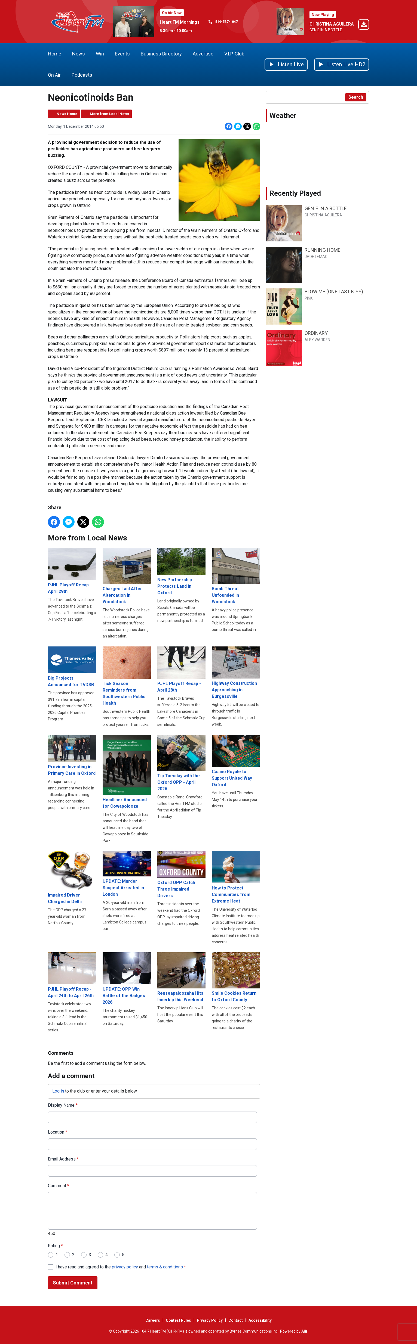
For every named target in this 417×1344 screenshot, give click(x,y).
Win (100, 54)
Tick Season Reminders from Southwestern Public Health (127, 676)
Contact (235, 1320)
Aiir (304, 1331)
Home (54, 54)
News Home (67, 114)
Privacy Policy (210, 1320)
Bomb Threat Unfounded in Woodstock (236, 576)
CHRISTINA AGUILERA (331, 24)
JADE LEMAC (316, 256)
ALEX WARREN (317, 340)
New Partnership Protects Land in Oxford (181, 571)
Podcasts (82, 75)
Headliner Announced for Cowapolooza (127, 772)
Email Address (63, 1159)
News (78, 54)
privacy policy (125, 1267)
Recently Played (295, 193)
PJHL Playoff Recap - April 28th (181, 670)
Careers (152, 1320)
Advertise (203, 54)
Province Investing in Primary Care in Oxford (72, 755)
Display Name (63, 1105)
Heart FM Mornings (180, 22)
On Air (54, 75)
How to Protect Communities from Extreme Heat (236, 877)
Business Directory (161, 54)
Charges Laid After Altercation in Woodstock (127, 576)
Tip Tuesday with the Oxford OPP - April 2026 (181, 763)
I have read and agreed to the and (121, 1267)
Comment (58, 1186)
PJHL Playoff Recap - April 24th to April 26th (72, 975)
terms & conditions (165, 1267)
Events (122, 54)
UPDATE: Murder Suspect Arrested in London (127, 874)
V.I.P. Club (234, 54)
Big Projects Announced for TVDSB (72, 667)
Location (57, 1132)
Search (355, 97)
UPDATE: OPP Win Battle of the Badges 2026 (127, 978)
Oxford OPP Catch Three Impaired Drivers (181, 874)
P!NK (308, 298)
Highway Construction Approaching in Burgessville (236, 673)
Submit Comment (73, 1283)
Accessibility (260, 1320)
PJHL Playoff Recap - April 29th (72, 571)
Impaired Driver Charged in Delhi (72, 877)
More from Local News (109, 114)
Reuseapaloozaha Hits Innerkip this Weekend (181, 977)
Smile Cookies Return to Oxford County (236, 977)
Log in (58, 1091)
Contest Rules (178, 1320)
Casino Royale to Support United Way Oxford (236, 761)
